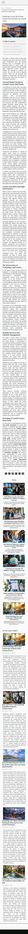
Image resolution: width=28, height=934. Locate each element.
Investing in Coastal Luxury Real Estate (11, 54)
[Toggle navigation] (3, 2)
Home (2, 8)
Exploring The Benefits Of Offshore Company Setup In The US (14, 570)
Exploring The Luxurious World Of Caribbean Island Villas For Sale (14, 881)
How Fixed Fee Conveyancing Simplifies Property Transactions (13, 707)
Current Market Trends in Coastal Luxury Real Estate (14, 44)
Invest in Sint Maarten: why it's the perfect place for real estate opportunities (13, 765)
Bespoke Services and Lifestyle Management (13, 51)
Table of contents (9, 41)
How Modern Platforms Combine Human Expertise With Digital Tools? (14, 545)
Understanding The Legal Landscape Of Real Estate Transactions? (14, 617)
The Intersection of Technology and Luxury (12, 49)
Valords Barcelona (8, 252)
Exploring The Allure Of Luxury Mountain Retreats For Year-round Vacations (14, 823)
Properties (8, 8)
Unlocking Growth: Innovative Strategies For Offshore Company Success (14, 498)
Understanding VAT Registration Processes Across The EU (14, 594)
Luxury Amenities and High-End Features (12, 46)
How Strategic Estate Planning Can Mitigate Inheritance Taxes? (14, 522)
